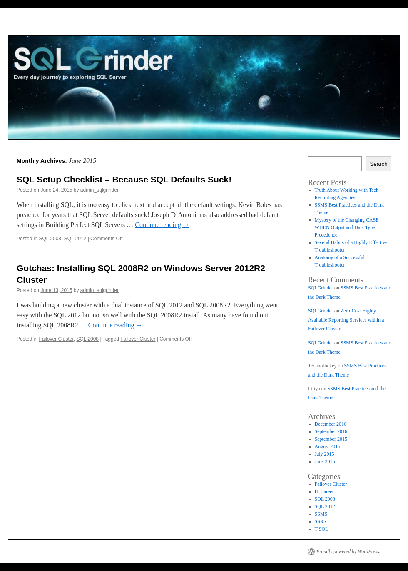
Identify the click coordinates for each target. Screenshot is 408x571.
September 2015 (331, 439)
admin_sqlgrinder (99, 190)
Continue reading (162, 224)
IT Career (324, 491)
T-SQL (321, 529)
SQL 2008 (50, 239)
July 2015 (324, 454)
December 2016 (330, 424)
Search (378, 164)
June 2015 (325, 461)
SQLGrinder (320, 288)
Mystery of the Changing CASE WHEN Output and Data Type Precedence (347, 227)
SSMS (321, 514)
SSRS (320, 521)
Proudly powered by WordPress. (348, 551)
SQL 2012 (75, 239)
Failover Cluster (56, 339)
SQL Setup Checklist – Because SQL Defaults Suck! (124, 179)
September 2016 (331, 431)
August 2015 (328, 446)
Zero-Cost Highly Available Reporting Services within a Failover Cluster (346, 320)
